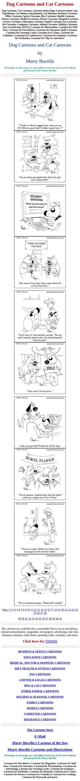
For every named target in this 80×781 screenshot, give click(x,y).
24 (76, 609)
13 (38, 609)
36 (43, 618)
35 (40, 618)
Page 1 (6, 609)
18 (55, 609)
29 (19, 618)
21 (66, 609)
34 (36, 618)
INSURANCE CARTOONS (40, 719)
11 (31, 609)
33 (33, 618)
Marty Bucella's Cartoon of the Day (40, 743)
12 (35, 609)
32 (29, 618)
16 (48, 609)
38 (50, 618)
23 (72, 609)
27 (41, 613)
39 (53, 618)
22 (69, 609)
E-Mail (40, 736)
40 (57, 618)
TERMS (51, 641)
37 (46, 618)
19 (59, 609)
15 (45, 609)
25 (34, 613)
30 (23, 618)
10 (28, 609)
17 (52, 609)
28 (45, 613)
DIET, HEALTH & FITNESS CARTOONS (40, 668)
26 (38, 613)
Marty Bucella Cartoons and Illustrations (40, 749)
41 (60, 618)
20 (62, 609)
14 (42, 609)
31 (26, 618)
